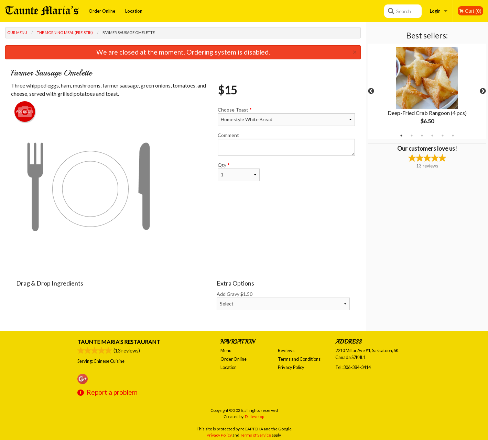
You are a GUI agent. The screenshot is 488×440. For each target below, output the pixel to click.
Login (435, 11)
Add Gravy (283, 300)
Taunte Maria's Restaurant (118, 341)
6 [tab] (452, 135)
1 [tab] (401, 135)
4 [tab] (432, 135)
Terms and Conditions (299, 359)
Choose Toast (286, 116)
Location (133, 11)
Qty (239, 171)
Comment (286, 144)
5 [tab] (442, 135)
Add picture (25, 111)
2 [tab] (411, 135)
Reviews (286, 350)
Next (482, 91)
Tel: (353, 367)
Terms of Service (255, 435)
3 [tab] (422, 135)
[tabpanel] (427, 91)
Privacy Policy (291, 367)
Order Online (102, 11)
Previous (371, 91)
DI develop (254, 416)
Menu (225, 350)
